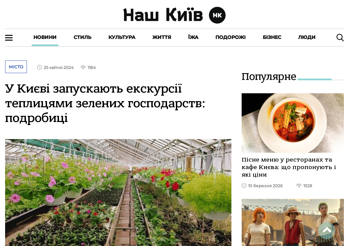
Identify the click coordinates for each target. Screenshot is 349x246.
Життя (161, 37)
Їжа (193, 37)
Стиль (82, 37)
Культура (121, 37)
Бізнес (272, 37)
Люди (307, 37)
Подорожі (230, 37)
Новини (45, 37)
